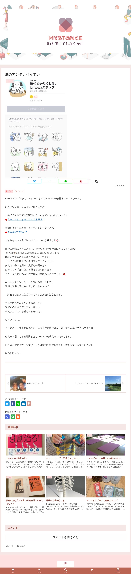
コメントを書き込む (65, 537)
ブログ (9, 191)
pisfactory (14, 232)
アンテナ (19, 191)
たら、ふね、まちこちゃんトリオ (26, 219)
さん (23, 232)
